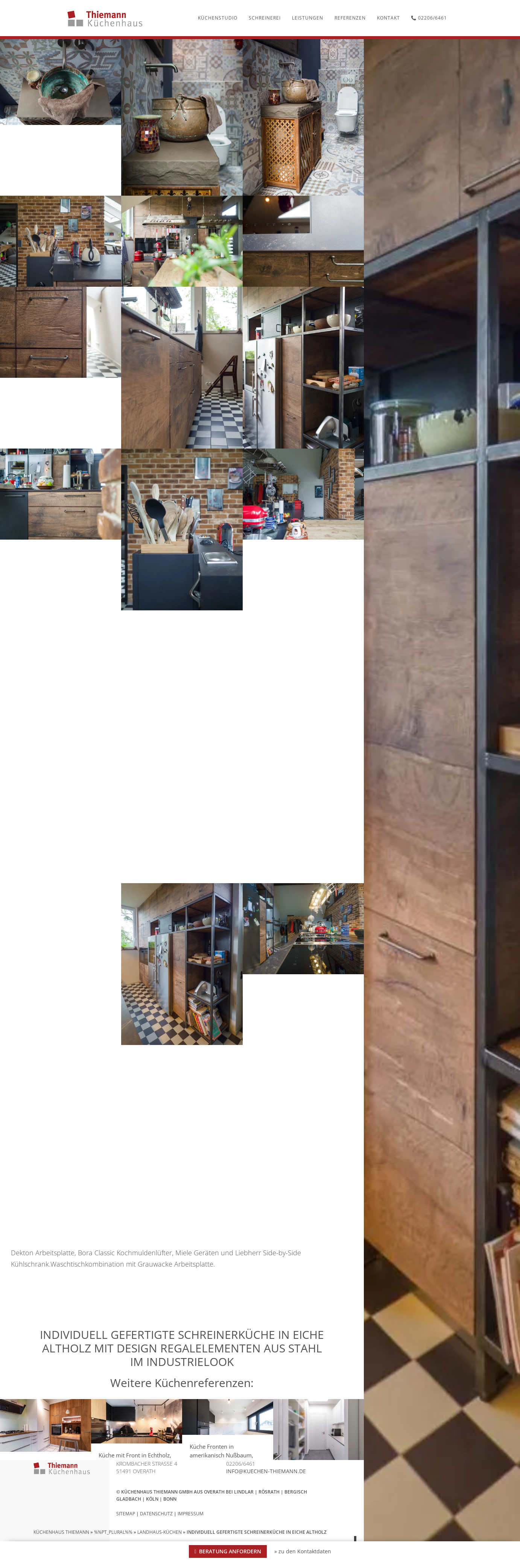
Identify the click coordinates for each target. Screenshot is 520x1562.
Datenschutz (156, 1513)
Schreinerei (265, 18)
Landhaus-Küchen (159, 1532)
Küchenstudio (217, 18)
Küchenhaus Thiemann (61, 1532)
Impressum (191, 1513)
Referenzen (350, 18)
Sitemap (125, 1513)
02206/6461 (429, 18)
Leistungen (307, 18)
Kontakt (388, 18)
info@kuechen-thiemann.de (266, 1471)
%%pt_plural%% (113, 1532)
